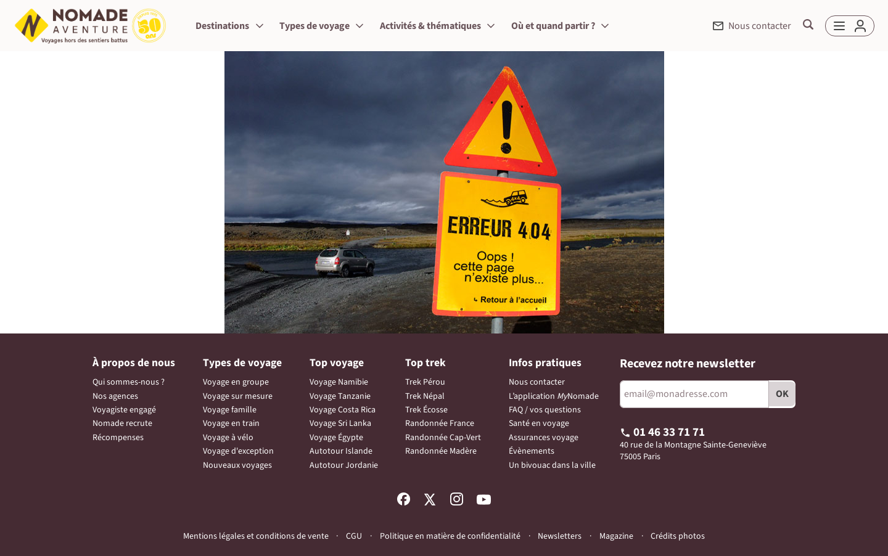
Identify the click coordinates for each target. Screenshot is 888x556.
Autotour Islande (341, 451)
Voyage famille (230, 410)
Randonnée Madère (441, 451)
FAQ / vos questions (545, 410)
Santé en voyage (539, 423)
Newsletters (560, 536)
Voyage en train (231, 423)
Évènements (531, 451)
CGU (354, 536)
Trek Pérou (425, 382)
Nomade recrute (122, 423)
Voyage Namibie (339, 382)
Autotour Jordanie (344, 465)
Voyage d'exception (238, 451)
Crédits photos (678, 536)
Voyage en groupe (236, 382)
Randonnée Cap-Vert (443, 437)
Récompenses (118, 437)
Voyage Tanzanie (340, 396)
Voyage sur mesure (238, 396)
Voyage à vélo (228, 437)
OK (782, 394)
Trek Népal (425, 396)
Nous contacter (537, 382)
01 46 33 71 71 (662, 432)
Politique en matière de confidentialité (450, 536)
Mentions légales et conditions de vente (256, 536)
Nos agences (115, 396)
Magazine (616, 536)
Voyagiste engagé (124, 410)
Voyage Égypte (336, 437)
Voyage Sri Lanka (340, 423)
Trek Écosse (426, 410)
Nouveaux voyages (237, 465)
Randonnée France (439, 423)
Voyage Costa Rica (343, 410)
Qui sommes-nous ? (128, 382)
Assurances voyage (543, 437)
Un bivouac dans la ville (552, 465)
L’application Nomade (554, 396)
